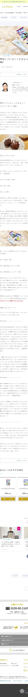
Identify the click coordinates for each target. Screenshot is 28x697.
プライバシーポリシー (17, 680)
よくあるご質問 (14, 665)
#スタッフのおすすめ (6, 67)
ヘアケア (13, 17)
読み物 (3, 17)
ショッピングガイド (4, 665)
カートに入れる (9, 499)
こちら (22, 298)
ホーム (1, 12)
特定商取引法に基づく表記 (5, 680)
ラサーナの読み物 (9, 12)
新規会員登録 (3, 663)
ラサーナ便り (18, 12)
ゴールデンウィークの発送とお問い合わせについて (14, 1)
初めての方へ (14, 663)
